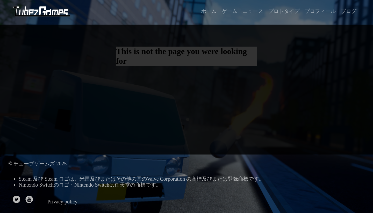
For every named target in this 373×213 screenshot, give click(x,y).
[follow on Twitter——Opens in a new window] (18, 200)
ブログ (348, 11)
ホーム (209, 11)
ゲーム (229, 11)
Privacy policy (62, 201)
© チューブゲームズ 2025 (37, 163)
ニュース (252, 11)
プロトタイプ (283, 11)
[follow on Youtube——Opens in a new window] (31, 200)
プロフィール (320, 11)
